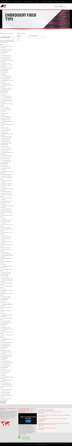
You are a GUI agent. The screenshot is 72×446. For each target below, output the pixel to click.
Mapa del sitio (38, 444)
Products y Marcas (29, 1)
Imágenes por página (33, 35)
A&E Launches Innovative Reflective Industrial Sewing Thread (50, 411)
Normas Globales (17, 1)
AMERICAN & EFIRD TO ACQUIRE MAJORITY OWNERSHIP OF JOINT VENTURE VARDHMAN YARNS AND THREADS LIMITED (53, 424)
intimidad (50, 443)
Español (62, 6)
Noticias (56, 1)
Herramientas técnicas (47, 1)
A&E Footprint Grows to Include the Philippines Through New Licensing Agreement (55, 415)
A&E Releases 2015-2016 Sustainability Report (47, 428)
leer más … (25, 434)
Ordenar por (19, 35)
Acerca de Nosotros (6, 1)
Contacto (63, 1)
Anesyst (43, 444)
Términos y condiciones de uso (42, 443)
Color (37, 1)
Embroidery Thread (7, 37)
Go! (56, 6)
